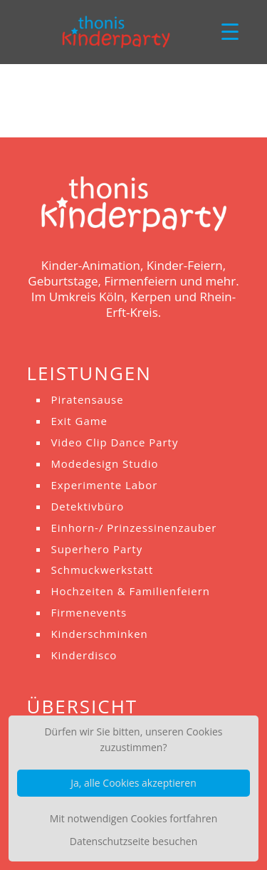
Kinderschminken (99, 634)
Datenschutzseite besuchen (133, 841)
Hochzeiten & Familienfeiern (130, 591)
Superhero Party (96, 549)
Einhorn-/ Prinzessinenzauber (133, 527)
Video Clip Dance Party (114, 442)
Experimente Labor (104, 485)
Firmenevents (89, 612)
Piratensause (87, 399)
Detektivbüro (87, 506)
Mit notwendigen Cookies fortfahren (134, 818)
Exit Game (79, 421)
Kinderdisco (84, 655)
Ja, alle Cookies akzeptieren (133, 783)
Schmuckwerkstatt (102, 569)
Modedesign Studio (104, 463)
